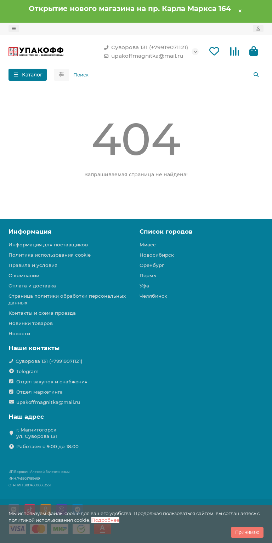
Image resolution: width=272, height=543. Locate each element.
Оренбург (152, 265)
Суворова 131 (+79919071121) (144, 47)
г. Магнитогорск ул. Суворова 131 (36, 433)
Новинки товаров (30, 323)
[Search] (166, 75)
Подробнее (105, 520)
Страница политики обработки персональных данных (67, 299)
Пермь (148, 275)
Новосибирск (157, 255)
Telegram (27, 371)
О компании (23, 275)
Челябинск (153, 296)
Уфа (144, 285)
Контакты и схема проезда (42, 313)
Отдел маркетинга (39, 392)
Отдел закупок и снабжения (51, 381)
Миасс (148, 244)
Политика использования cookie (49, 255)
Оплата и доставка (32, 285)
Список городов (166, 231)
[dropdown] (13, 28)
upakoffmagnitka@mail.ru (142, 56)
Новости (19, 333)
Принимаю (247, 532)
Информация (30, 231)
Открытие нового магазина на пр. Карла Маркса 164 (130, 8)
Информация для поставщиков (48, 244)
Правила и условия (32, 265)
